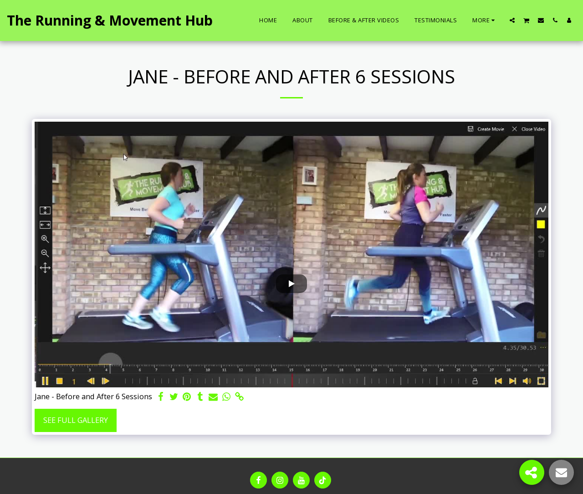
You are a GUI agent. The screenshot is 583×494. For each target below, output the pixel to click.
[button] (512, 20)
